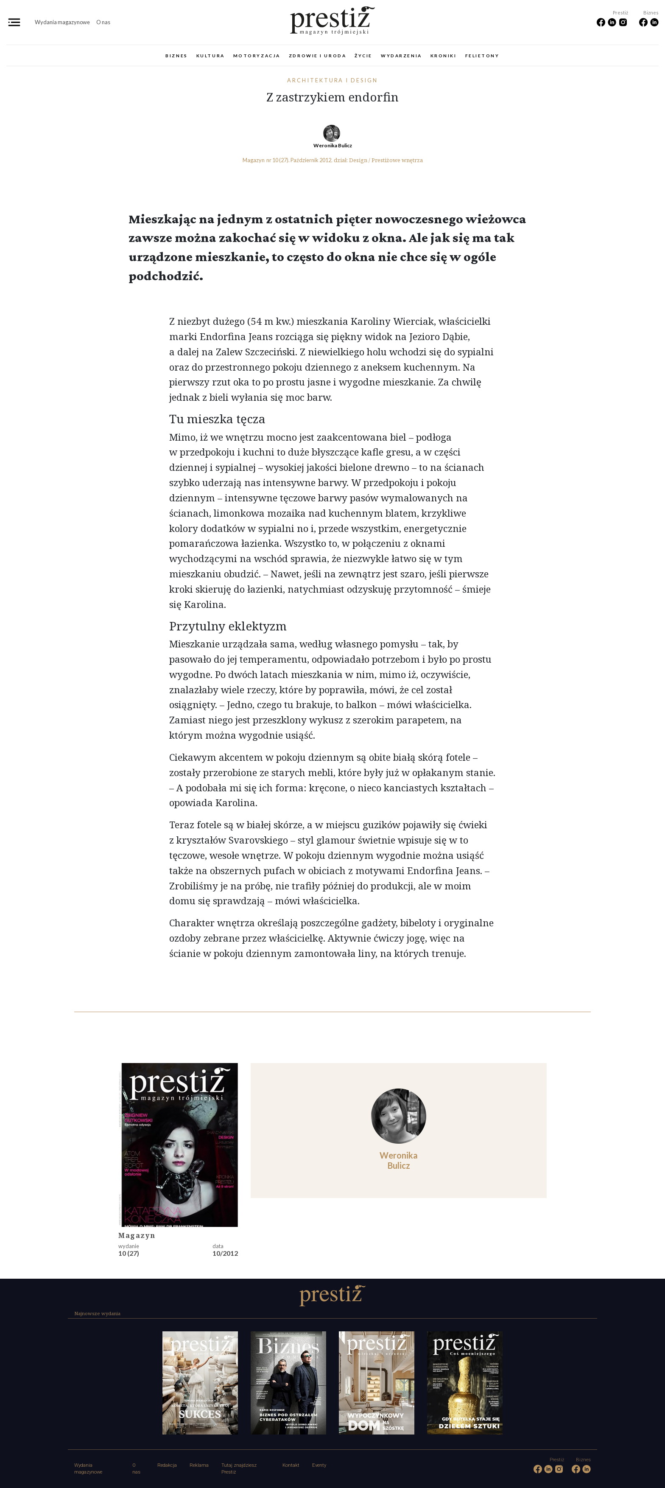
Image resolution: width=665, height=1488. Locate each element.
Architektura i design (332, 80)
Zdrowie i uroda (317, 55)
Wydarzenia (401, 55)
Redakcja (167, 1465)
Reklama (199, 1465)
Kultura (210, 55)
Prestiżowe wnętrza (397, 160)
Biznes (176, 55)
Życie (363, 55)
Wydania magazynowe (62, 22)
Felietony (482, 55)
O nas (103, 22)
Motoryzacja (256, 55)
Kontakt (290, 1465)
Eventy (319, 1465)
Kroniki (443, 55)
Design (358, 160)
